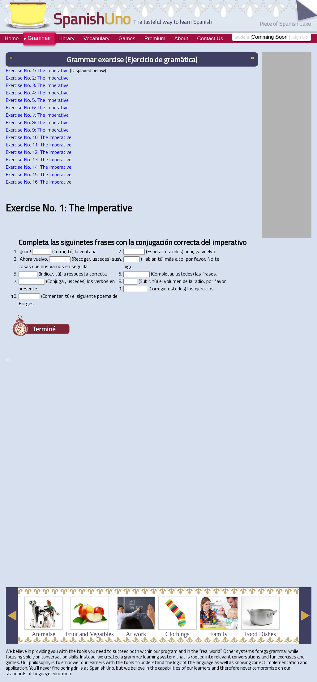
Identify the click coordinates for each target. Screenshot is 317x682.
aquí (189, 251)
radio (199, 281)
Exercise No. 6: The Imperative (37, 107)
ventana (87, 251)
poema (104, 296)
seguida (79, 266)
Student (241, 37)
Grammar (39, 38)
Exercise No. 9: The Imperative (37, 129)
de (185, 281)
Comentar (52, 296)
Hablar (148, 259)
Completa (34, 242)
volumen (173, 281)
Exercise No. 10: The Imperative (38, 137)
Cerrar (59, 251)
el (161, 281)
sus (115, 259)
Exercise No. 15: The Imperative (38, 174)
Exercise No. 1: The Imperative (37, 70)
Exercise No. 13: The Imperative (38, 159)
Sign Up (300, 37)
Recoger (81, 259)
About (181, 38)
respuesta (77, 273)
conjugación (153, 242)
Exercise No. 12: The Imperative (38, 152)
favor (199, 259)
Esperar (155, 251)
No (210, 259)
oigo (128, 266)
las (54, 242)
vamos (57, 266)
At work (136, 634)
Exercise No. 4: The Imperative (37, 92)
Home (12, 38)
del (206, 242)
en (67, 266)
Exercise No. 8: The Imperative (37, 122)
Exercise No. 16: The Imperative (38, 181)
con (121, 242)
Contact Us (210, 38)
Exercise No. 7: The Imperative (37, 115)
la (131, 242)
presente (28, 288)
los (90, 281)
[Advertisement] (73, 505)
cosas (25, 266)
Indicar (46, 273)
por (189, 259)
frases (104, 242)
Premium (154, 38)
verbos (101, 281)
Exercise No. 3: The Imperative (37, 85)
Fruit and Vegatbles (90, 634)
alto (179, 259)
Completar (162, 273)
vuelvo (208, 251)
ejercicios (204, 288)
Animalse (43, 634)
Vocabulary (96, 38)
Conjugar (56, 281)
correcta (186, 242)
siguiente (86, 296)
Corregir (157, 288)
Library (66, 38)
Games (126, 38)
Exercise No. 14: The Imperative (38, 167)
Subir (145, 281)
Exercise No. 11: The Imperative (38, 144)
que (36, 266)
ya (197, 251)
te (217, 259)
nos (45, 266)
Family (219, 634)
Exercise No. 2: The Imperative (37, 77)
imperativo (229, 242)
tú (70, 251)
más (169, 259)
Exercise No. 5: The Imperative (37, 100)
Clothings (177, 634)
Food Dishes (260, 634)
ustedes (173, 251)
